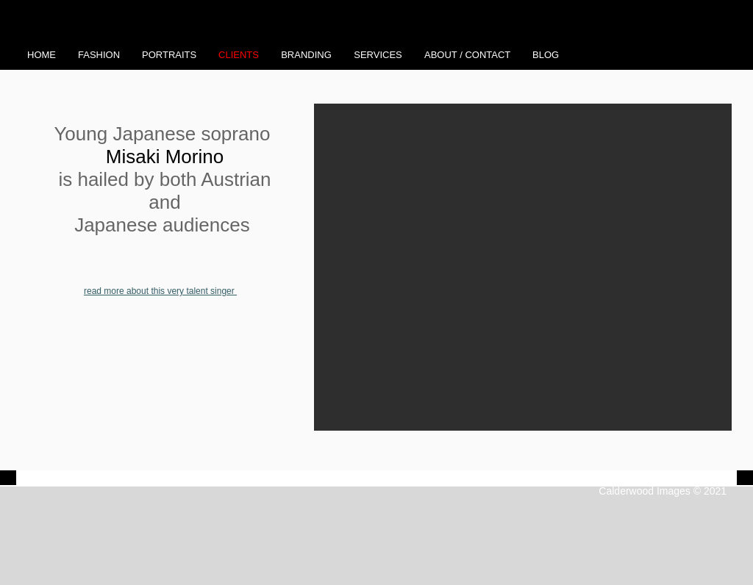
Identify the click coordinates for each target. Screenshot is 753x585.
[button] (523, 267)
